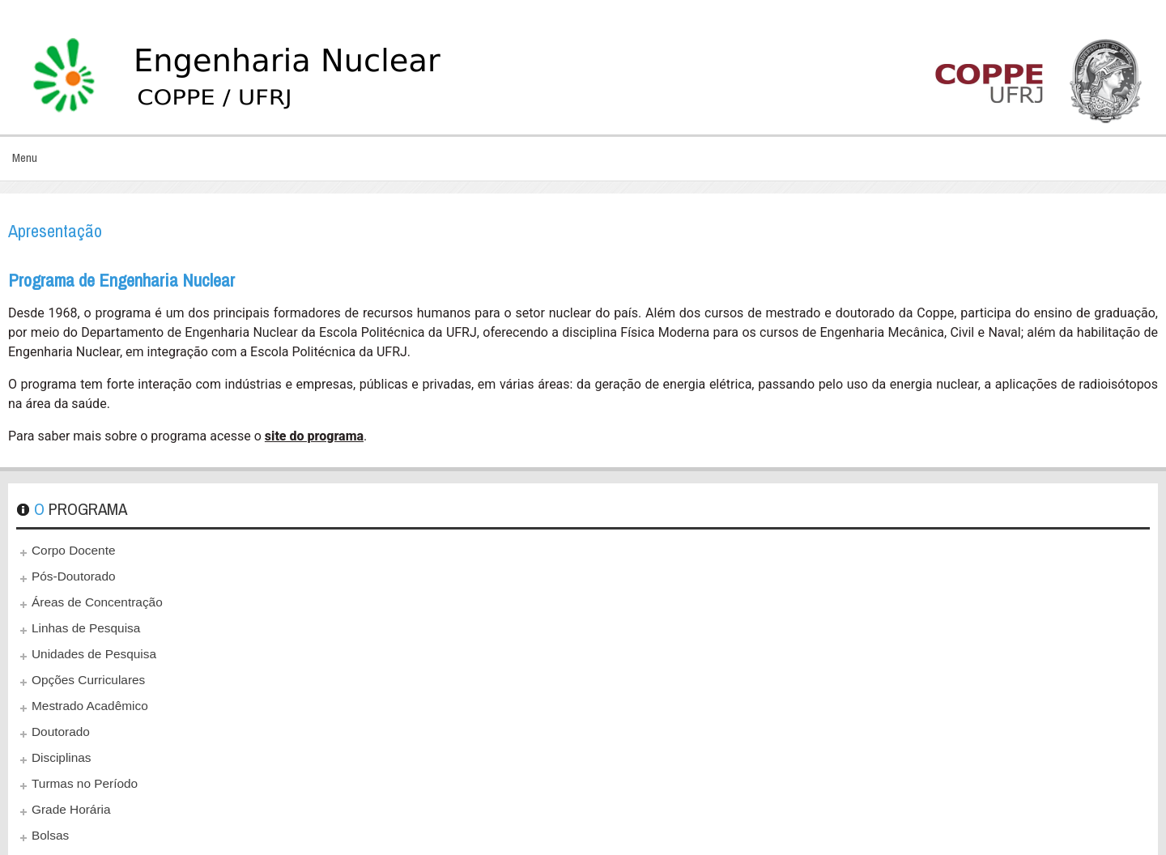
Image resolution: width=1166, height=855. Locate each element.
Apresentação (55, 231)
